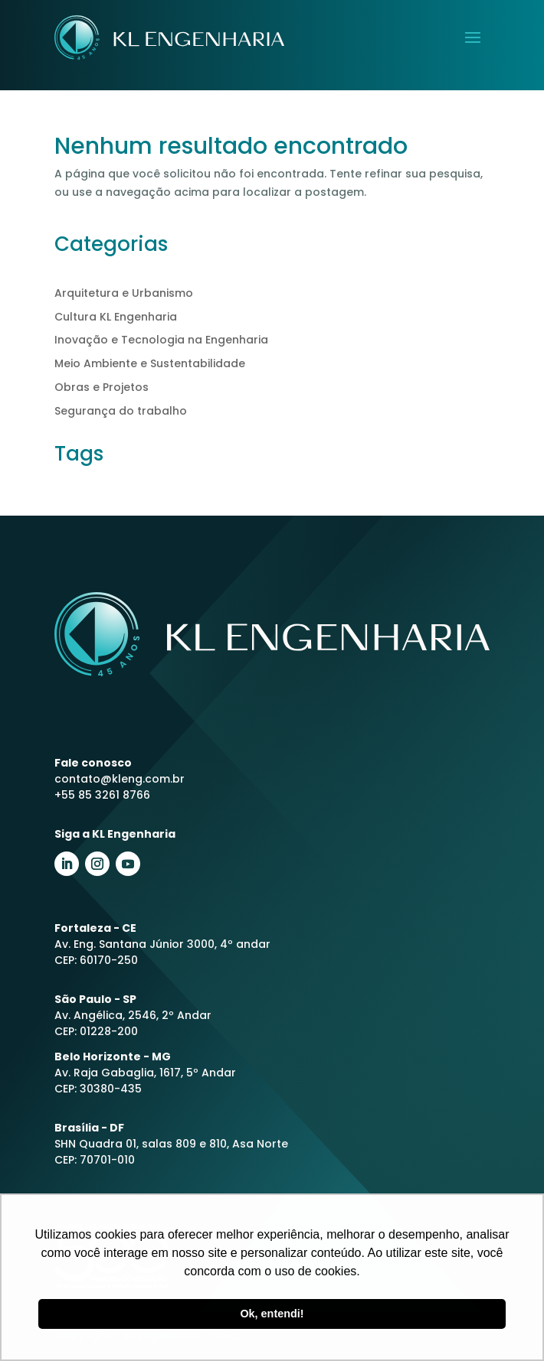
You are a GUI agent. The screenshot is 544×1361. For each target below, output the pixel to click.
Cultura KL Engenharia (115, 316)
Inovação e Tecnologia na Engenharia (161, 339)
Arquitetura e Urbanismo (123, 293)
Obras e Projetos (101, 387)
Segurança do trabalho (120, 410)
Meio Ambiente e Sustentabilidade (149, 363)
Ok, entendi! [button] (271, 1313)
